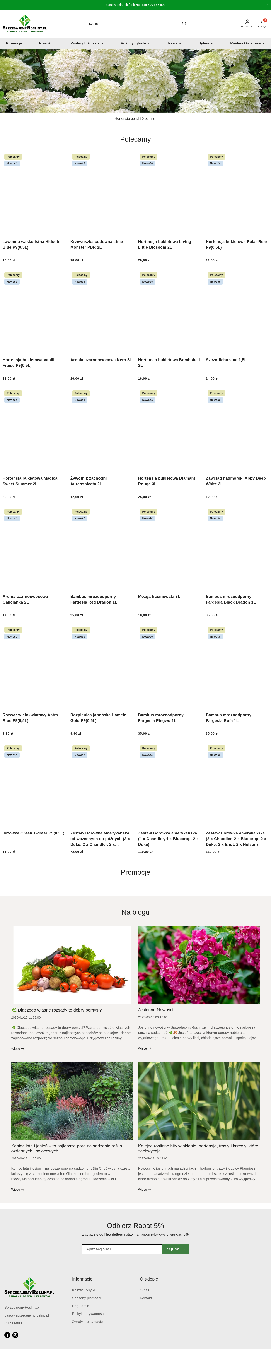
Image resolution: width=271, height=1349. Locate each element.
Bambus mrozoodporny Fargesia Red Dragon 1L (93, 599)
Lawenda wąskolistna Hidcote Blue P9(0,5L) (31, 244)
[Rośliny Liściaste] (87, 43)
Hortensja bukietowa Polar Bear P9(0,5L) (236, 244)
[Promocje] (14, 43)
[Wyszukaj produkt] (137, 24)
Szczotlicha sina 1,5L (226, 360)
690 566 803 (156, 5)
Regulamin (80, 1306)
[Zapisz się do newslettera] (122, 1249)
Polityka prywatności (88, 1314)
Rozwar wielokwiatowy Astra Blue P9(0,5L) (30, 718)
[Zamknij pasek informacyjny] (266, 5)
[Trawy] (174, 43)
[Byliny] (206, 43)
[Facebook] (7, 1335)
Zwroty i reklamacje (87, 1321)
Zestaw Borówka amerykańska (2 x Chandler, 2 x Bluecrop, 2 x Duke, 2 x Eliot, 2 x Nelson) (236, 839)
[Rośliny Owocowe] (247, 43)
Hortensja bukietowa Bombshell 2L (169, 363)
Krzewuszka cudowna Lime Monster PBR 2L (96, 244)
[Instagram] (15, 1335)
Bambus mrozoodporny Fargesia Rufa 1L (228, 718)
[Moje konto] (247, 24)
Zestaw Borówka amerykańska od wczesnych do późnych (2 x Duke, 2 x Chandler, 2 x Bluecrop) (100, 839)
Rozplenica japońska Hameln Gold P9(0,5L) (98, 718)
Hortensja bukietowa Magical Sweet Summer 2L (31, 481)
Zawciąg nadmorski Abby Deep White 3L (236, 481)
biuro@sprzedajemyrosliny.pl (26, 1315)
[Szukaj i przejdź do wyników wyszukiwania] (184, 24)
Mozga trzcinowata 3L (159, 596)
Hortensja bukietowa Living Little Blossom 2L (164, 244)
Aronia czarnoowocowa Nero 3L (101, 360)
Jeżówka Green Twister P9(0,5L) (34, 833)
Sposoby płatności (86, 1298)
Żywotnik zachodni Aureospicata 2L (88, 481)
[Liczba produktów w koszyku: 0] (262, 24)
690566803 (13, 1323)
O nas (145, 1290)
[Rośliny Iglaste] (135, 43)
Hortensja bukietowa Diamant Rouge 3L (166, 481)
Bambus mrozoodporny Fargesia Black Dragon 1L (231, 599)
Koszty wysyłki (83, 1290)
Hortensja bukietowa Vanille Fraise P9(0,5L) (30, 363)
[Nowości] (46, 43)
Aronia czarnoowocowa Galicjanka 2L (25, 599)
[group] (135, 81)
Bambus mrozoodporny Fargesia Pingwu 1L (161, 718)
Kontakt (146, 1298)
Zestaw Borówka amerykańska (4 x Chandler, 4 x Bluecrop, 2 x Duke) (168, 839)
